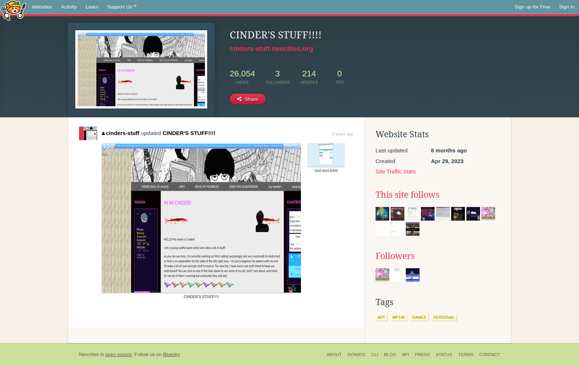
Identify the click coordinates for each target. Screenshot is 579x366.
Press (422, 354)
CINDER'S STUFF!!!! (189, 133)
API (405, 354)
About (334, 354)
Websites (42, 7)
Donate (356, 354)
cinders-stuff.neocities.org (271, 48)
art (381, 317)
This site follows (407, 195)
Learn (92, 7)
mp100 (399, 317)
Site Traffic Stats (396, 171)
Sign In (567, 7)
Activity (69, 7)
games (419, 317)
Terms (465, 354)
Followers (395, 256)
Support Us (122, 7)
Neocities (89, 354)
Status (444, 354)
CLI (374, 354)
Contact (489, 354)
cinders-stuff (120, 133)
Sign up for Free (532, 7)
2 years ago (342, 134)
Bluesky (171, 354)
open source (118, 354)
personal (444, 317)
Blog (390, 354)
